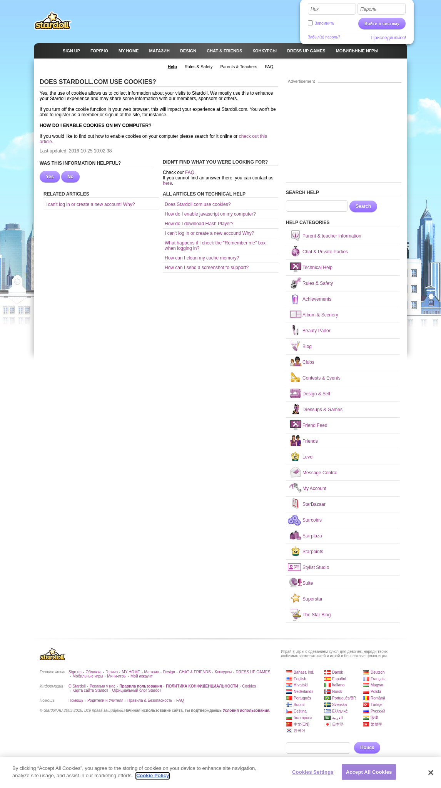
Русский (378, 711)
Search (363, 206)
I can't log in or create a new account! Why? (90, 204)
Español (339, 679)
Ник (315, 9)
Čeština (300, 711)
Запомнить (324, 23)
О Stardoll (76, 686)
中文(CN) (301, 724)
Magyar (377, 685)
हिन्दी (374, 718)
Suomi (299, 705)
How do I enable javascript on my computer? (210, 214)
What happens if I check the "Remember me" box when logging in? (215, 245)
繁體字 (376, 724)
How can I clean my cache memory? (202, 258)
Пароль (368, 9)
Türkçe (377, 705)
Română (378, 698)
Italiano (338, 685)
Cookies (249, 686)
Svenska (339, 705)
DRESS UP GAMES (253, 672)
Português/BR (344, 698)
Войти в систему (381, 23)
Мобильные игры (87, 676)
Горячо (111, 672)
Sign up (75, 672)
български (303, 718)
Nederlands (303, 691)
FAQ (189, 172)
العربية (337, 718)
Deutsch (378, 672)
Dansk (337, 672)
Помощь (76, 700)
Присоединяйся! (388, 37)
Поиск (367, 747)
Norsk (337, 691)
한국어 (299, 730)
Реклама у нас (102, 686)
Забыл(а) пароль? (324, 37)
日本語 (338, 724)
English (300, 679)
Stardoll (53, 21)
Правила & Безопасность (149, 700)
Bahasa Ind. (304, 672)
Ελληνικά (339, 711)
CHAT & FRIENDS (194, 672)
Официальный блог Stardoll (136, 690)
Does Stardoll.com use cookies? (198, 204)
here (167, 183)
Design (169, 672)
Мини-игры (116, 676)
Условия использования (246, 710)
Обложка (93, 672)
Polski (376, 691)
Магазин (151, 672)
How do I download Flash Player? (199, 223)
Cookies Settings (313, 775)
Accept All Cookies (369, 775)
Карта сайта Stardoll (90, 690)
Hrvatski (300, 685)
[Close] (431, 775)
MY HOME (131, 672)
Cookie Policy (152, 779)
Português (302, 698)
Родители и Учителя (105, 700)
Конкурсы (223, 672)
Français (378, 679)
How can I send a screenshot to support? (207, 267)
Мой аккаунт (141, 676)
